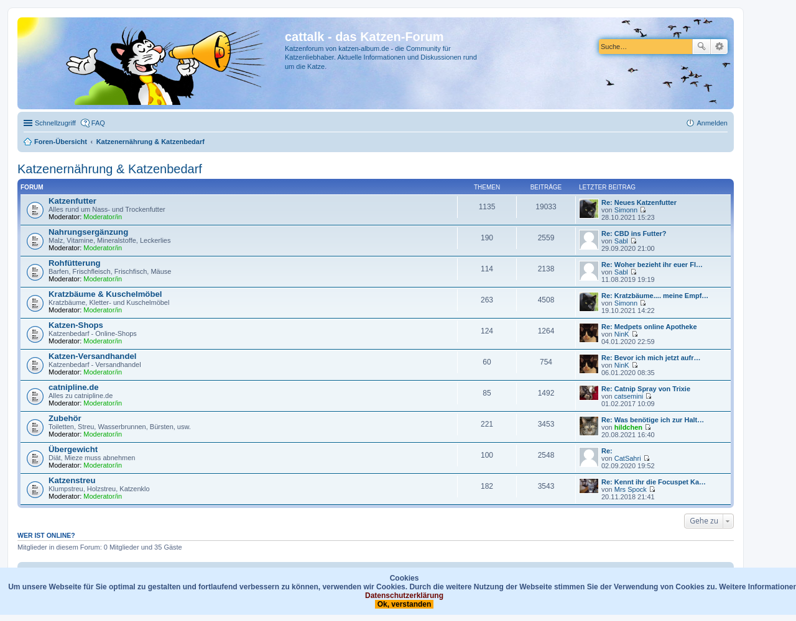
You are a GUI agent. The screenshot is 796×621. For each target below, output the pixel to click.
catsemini (628, 396)
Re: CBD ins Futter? (634, 233)
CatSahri (627, 458)
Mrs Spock (630, 489)
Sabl (621, 241)
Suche (701, 46)
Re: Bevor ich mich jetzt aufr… (651, 357)
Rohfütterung (75, 263)
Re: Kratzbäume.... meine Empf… (654, 295)
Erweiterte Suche (719, 46)
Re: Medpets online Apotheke (649, 326)
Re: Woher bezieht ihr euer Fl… (652, 264)
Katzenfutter (72, 201)
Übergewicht (73, 449)
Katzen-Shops (76, 325)
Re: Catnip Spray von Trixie (645, 388)
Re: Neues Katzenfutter (639, 202)
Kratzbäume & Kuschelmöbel (105, 294)
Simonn (625, 210)
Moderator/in (102, 216)
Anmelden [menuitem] (712, 123)
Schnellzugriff (55, 123)
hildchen (628, 427)
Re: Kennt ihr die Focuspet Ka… (653, 482)
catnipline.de (74, 387)
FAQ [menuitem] (98, 123)
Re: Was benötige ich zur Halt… (652, 420)
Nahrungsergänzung (88, 232)
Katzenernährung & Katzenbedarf (109, 169)
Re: (607, 451)
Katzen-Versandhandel (92, 356)
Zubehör (65, 418)
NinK (621, 334)
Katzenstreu (72, 480)
